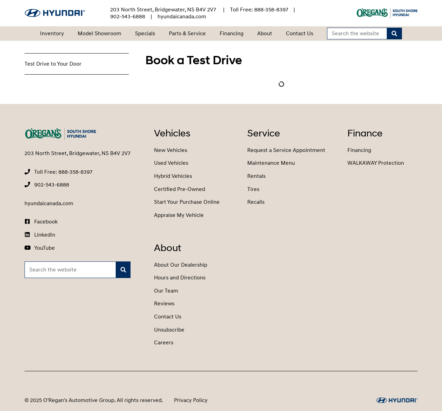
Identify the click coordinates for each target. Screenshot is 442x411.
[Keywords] (357, 34)
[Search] (394, 34)
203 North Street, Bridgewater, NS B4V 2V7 (164, 9)
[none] (259, 9)
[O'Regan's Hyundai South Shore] (55, 13)
